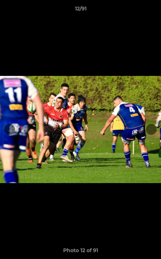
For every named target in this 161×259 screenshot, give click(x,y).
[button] (152, 10)
